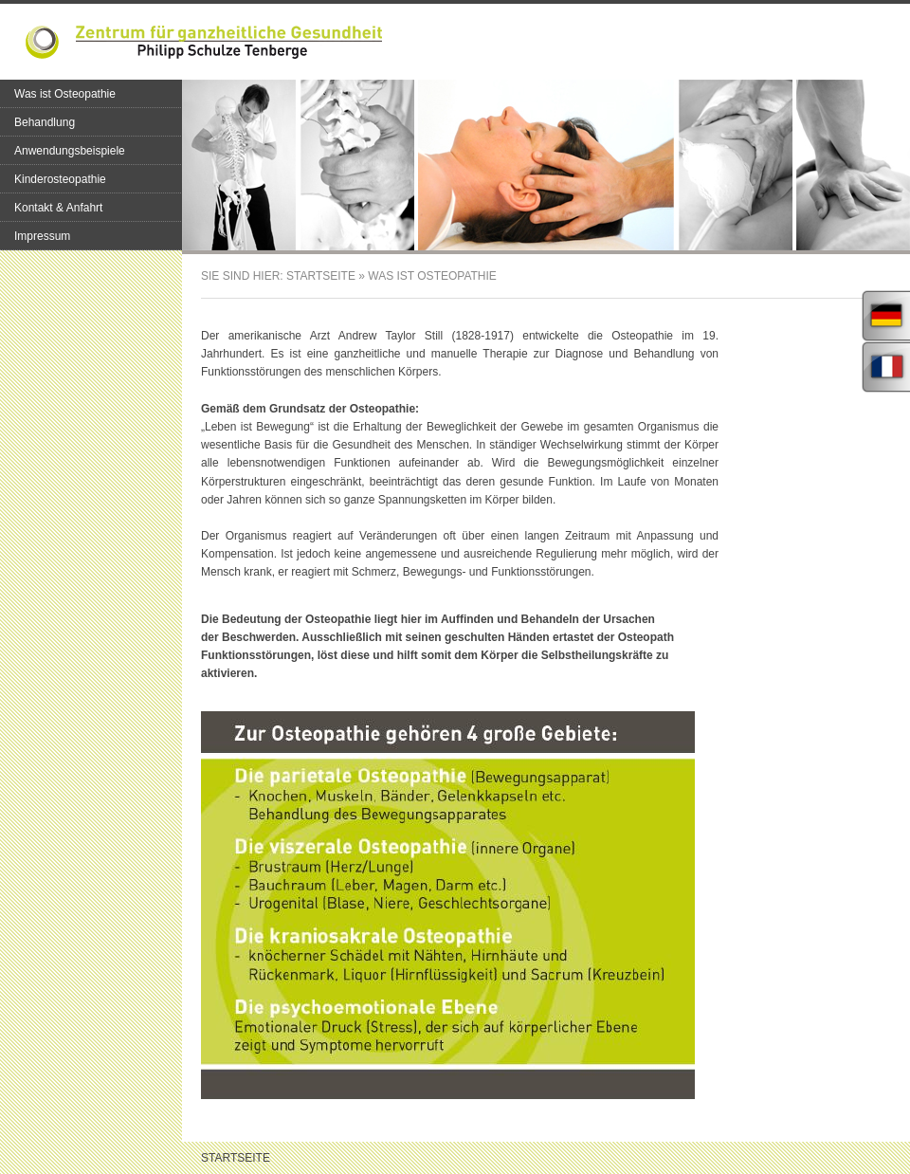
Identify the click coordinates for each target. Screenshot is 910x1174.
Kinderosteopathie (60, 179)
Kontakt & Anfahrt (58, 207)
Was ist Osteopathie (65, 94)
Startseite (320, 276)
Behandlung (44, 122)
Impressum (42, 236)
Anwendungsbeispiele (69, 150)
